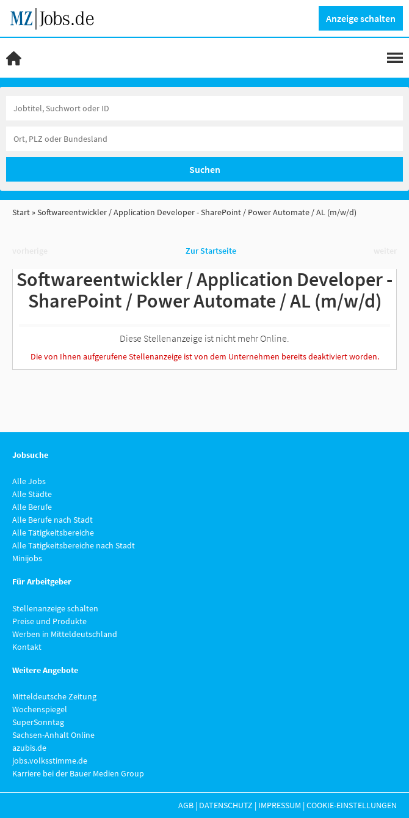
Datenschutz (226, 805)
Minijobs (27, 558)
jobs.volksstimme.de (49, 760)
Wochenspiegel (39, 709)
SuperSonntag (38, 722)
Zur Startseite (211, 250)
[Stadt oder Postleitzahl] (204, 139)
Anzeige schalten (361, 18)
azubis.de (29, 747)
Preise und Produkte (49, 621)
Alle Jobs (29, 481)
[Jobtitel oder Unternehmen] (204, 108)
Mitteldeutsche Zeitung (54, 696)
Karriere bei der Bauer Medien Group (78, 773)
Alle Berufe (32, 506)
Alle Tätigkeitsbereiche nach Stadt (73, 545)
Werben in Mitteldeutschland (64, 633)
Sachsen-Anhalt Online (53, 734)
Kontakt (27, 646)
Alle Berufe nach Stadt (52, 519)
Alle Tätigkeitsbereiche (53, 532)
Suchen (204, 169)
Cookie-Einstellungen (351, 805)
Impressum (279, 805)
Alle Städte (32, 493)
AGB (186, 805)
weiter (385, 250)
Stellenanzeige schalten (55, 608)
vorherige (30, 250)
